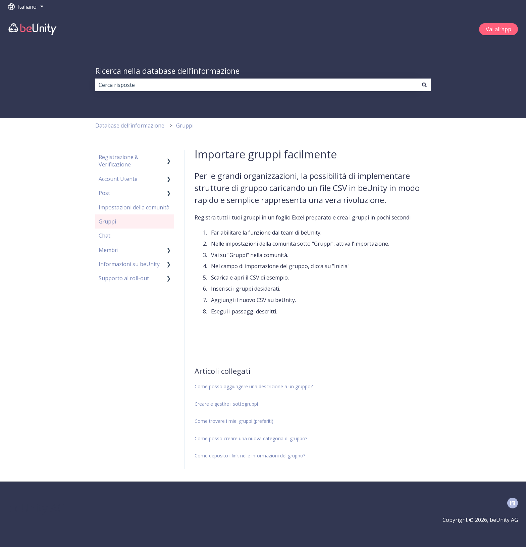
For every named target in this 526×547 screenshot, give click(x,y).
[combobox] (256, 85)
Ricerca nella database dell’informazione (167, 70)
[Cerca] (424, 85)
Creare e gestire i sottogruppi (226, 404)
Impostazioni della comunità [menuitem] (134, 207)
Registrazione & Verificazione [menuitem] (119, 160)
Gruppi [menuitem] (107, 221)
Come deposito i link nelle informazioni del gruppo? (250, 455)
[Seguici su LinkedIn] (512, 503)
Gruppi (185, 125)
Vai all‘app (498, 29)
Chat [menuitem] (104, 235)
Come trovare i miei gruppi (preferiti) (234, 421)
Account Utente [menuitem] (118, 179)
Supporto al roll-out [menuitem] (124, 278)
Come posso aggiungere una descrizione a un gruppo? (254, 386)
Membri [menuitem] (108, 250)
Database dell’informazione (129, 125)
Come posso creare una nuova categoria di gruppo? (251, 438)
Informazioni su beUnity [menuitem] (129, 264)
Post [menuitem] (104, 193)
